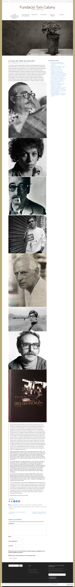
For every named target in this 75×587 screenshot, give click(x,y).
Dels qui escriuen (28, 504)
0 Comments (26, 62)
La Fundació (43, 14)
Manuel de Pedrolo (17, 506)
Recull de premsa (52, 15)
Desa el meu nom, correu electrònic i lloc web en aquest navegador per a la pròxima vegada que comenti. (26, 551)
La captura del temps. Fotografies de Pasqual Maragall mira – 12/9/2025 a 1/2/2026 (58, 94)
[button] (27, 110)
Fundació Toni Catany (37, 7)
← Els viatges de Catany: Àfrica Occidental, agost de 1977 (16, 513)
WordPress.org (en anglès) (33, 572)
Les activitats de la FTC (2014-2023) (25, 16)
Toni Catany (34, 14)
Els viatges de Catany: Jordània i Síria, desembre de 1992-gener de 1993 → (39, 513)
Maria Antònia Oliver (26, 506)
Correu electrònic (13, 541)
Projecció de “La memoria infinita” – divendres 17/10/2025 (58, 81)
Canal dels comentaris (32, 571)
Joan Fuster (39, 504)
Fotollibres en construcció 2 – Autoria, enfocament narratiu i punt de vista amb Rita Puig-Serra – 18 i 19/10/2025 (58, 88)
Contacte (61, 14)
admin (11, 62)
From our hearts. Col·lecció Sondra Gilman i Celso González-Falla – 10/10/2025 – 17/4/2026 (57, 85)
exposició (34, 504)
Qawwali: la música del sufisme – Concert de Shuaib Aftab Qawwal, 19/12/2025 (57, 63)
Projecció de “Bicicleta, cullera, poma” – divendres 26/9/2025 (59, 91)
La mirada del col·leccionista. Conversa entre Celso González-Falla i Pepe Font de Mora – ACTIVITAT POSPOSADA (58, 75)
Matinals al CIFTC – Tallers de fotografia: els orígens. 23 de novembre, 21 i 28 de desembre (57, 71)
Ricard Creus (37, 506)
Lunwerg (10, 506)
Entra (29, 567)
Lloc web (10, 545)
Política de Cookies (54, 583)
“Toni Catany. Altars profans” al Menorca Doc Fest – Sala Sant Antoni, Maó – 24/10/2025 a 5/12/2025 (58, 78)
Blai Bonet (21, 504)
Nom (10, 536)
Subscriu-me (53, 578)
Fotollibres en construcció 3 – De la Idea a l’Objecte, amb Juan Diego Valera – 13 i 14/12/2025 (58, 67)
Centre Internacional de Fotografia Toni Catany (14, 16)
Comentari (11, 523)
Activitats (21, 62)
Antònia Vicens (15, 504)
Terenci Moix (43, 506)
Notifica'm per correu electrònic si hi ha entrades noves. (22, 555)
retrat (32, 506)
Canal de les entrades (32, 569)
